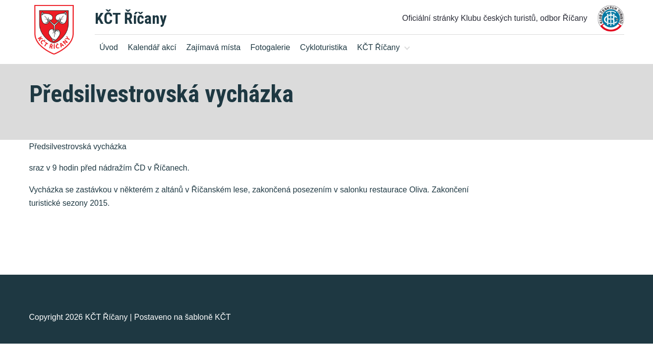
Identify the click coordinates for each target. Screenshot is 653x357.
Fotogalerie (270, 47)
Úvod (109, 47)
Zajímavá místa (213, 47)
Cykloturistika (323, 47)
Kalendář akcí (152, 47)
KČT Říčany (131, 18)
